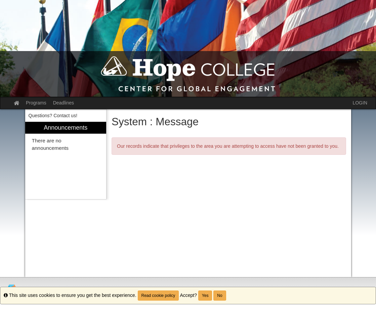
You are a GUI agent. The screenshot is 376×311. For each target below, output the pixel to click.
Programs (36, 102)
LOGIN (359, 102)
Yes (205, 295)
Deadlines (63, 102)
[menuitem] (66, 160)
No (219, 295)
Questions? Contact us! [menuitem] (53, 115)
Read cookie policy (158, 295)
